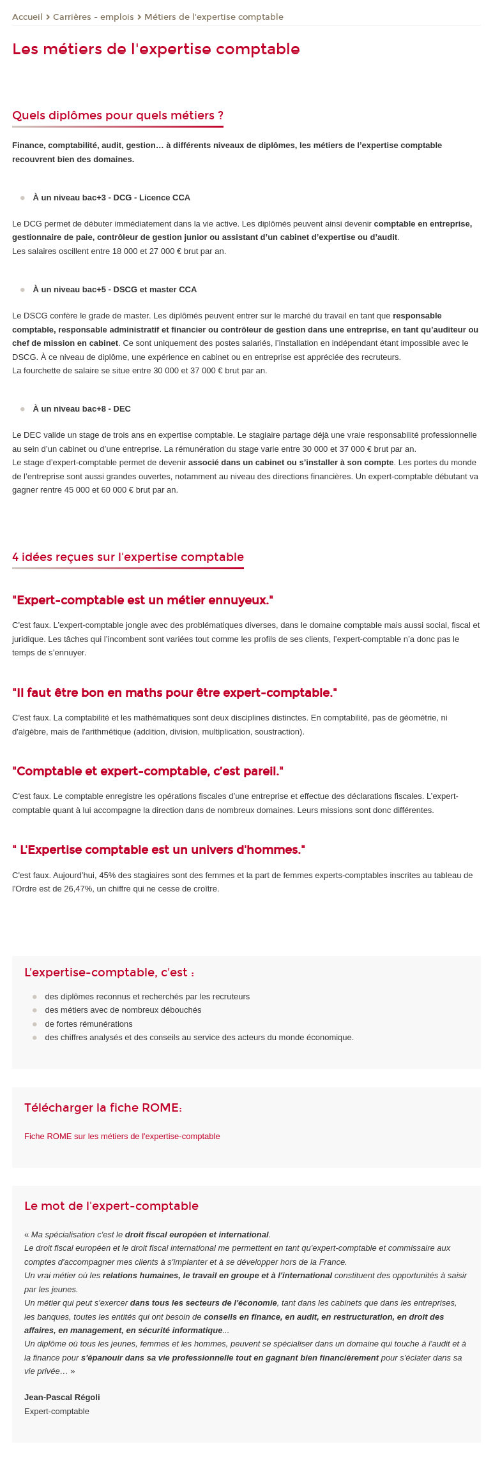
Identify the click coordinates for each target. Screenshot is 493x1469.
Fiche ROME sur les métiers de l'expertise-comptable (122, 1136)
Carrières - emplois (93, 17)
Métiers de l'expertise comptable (214, 17)
